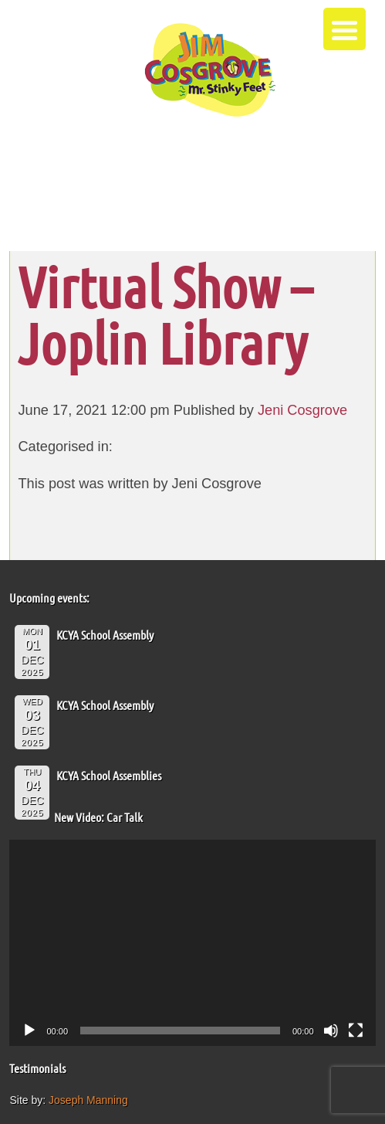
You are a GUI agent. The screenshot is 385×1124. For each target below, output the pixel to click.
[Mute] (331, 1030)
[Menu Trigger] (344, 29)
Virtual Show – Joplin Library (165, 314)
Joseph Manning (88, 1100)
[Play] (29, 1030)
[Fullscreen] (355, 1030)
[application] (192, 943)
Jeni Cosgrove (302, 410)
